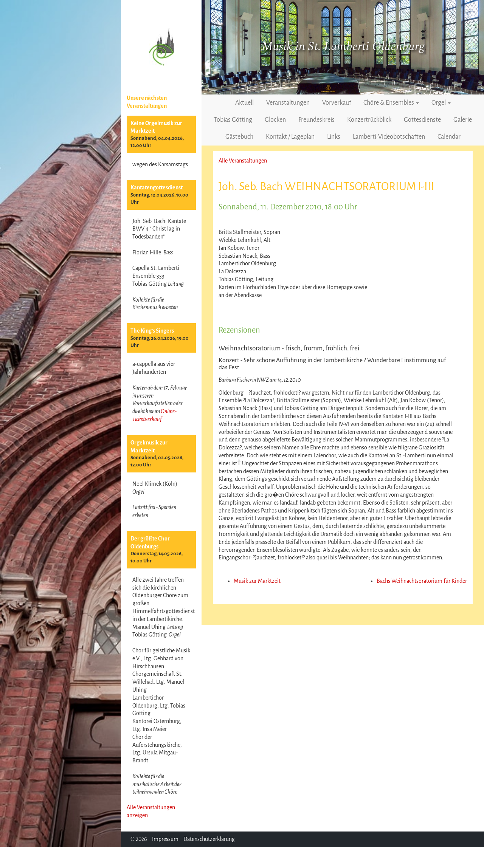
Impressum (165, 839)
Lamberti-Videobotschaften (389, 136)
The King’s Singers (152, 331)
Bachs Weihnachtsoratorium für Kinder (422, 581)
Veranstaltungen (288, 102)
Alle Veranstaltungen (243, 161)
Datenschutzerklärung (209, 839)
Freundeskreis (316, 119)
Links (333, 136)
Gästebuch (239, 136)
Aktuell (244, 102)
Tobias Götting (233, 119)
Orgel (441, 102)
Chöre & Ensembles (391, 102)
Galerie (462, 119)
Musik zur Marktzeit (257, 581)
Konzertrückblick (369, 119)
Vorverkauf (336, 102)
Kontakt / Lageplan (290, 136)
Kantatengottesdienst (156, 187)
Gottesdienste (422, 119)
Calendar (449, 136)
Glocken (275, 119)
